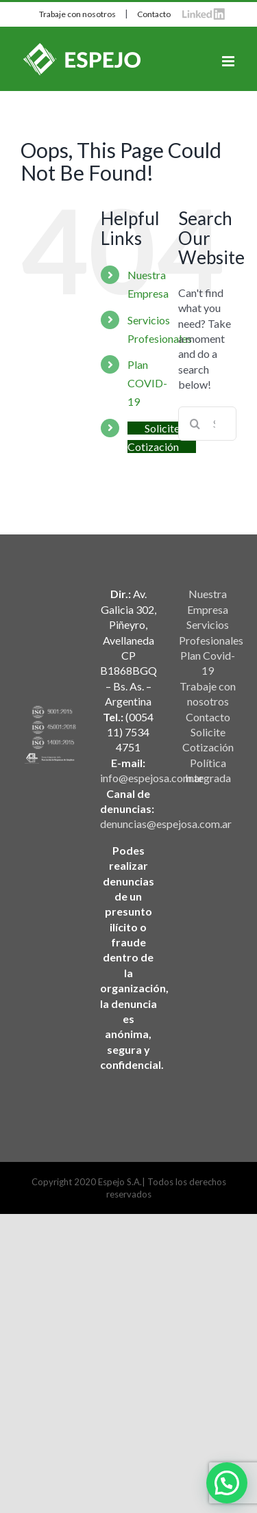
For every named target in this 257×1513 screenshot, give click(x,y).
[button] (226, 1482)
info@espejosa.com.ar (152, 777)
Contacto (154, 14)
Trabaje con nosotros (77, 14)
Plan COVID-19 (147, 383)
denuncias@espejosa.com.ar (166, 823)
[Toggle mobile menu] (229, 61)
